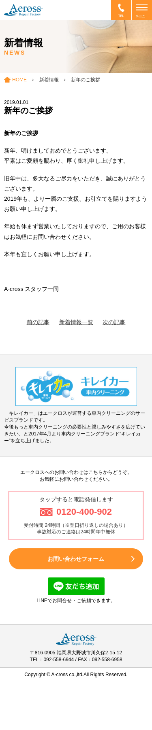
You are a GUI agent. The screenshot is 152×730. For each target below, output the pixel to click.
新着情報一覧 (76, 322)
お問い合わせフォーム (75, 559)
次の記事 (114, 322)
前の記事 (38, 322)
